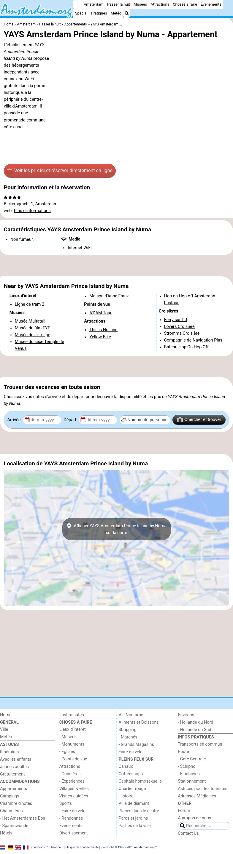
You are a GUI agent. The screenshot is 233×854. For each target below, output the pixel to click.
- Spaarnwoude (14, 825)
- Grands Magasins (136, 744)
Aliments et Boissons (139, 722)
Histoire (126, 796)
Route (183, 751)
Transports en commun (200, 744)
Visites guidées (73, 796)
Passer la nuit (118, 4)
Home (6, 714)
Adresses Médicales (197, 796)
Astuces (9, 744)
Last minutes (71, 714)
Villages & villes (74, 788)
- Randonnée (71, 818)
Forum (184, 810)
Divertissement (73, 833)
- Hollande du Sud (194, 729)
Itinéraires (9, 751)
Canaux (126, 766)
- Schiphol (187, 766)
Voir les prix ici (59, 170)
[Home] (77, 4)
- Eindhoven (189, 773)
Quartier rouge (132, 788)
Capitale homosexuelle (140, 781)
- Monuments (72, 744)
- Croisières (70, 773)
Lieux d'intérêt (72, 729)
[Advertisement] (116, 266)
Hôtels (6, 833)
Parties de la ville (135, 825)
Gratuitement (12, 774)
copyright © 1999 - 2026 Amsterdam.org (128, 847)
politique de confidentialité (81, 847)
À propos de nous (194, 818)
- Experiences (72, 781)
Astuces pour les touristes (202, 788)
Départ (70, 419)
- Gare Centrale (192, 759)
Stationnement (192, 781)
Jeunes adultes (14, 766)
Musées (140, 4)
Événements (211, 4)
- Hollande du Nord (195, 722)
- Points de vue (73, 759)
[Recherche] (126, 13)
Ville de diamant (134, 803)
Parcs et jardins (133, 818)
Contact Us (188, 833)
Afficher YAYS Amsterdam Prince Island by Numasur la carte (116, 529)
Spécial (81, 13)
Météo (116, 13)
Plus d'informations (32, 210)
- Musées (68, 736)
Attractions (159, 4)
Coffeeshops (131, 773)
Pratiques (99, 13)
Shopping (128, 729)
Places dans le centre (139, 810)
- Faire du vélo (72, 810)
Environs (186, 714)
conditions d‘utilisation (46, 847)
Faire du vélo (131, 751)
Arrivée (14, 419)
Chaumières (11, 810)
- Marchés (128, 737)
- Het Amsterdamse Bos (22, 818)
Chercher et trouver (199, 419)
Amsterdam (94, 4)
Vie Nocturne (131, 714)
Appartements (13, 788)
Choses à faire (185, 4)
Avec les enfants (15, 759)
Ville (4, 729)
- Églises (67, 751)
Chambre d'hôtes (16, 803)
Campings (9, 796)
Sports (65, 803)
